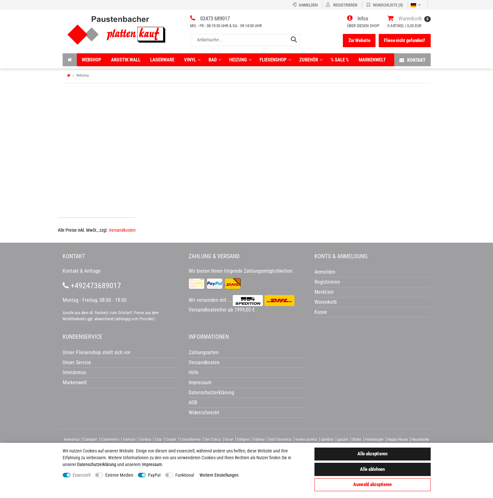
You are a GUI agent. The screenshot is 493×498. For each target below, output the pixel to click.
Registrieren (327, 282)
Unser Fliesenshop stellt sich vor (96, 352)
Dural (229, 439)
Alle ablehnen (372, 469)
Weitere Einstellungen (219, 475)
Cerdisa (145, 439)
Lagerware (162, 60)
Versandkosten (122, 230)
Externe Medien (119, 475)
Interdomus (74, 372)
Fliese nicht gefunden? (404, 40)
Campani (90, 439)
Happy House (397, 439)
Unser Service (77, 362)
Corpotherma (190, 439)
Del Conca (213, 439)
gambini (327, 439)
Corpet (171, 439)
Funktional (184, 475)
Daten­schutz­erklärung (96, 464)
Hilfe (194, 372)
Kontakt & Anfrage (82, 271)
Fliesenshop (275, 60)
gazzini (342, 439)
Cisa (158, 439)
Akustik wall (125, 60)
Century (129, 439)
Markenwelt (372, 60)
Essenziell (81, 475)
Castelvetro (110, 439)
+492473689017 (92, 285)
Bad (215, 60)
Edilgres (243, 439)
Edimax (259, 439)
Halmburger (374, 439)
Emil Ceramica (280, 439)
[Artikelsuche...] (245, 40)
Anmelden (324, 272)
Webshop (91, 60)
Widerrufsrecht (204, 412)
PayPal (154, 475)
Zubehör (311, 60)
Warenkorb (325, 302)
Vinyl (192, 60)
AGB (193, 402)
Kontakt (412, 60)
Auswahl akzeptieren (372, 484)
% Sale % (340, 60)
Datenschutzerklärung (211, 392)
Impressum (152, 464)
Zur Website (359, 40)
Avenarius (71, 439)
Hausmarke (420, 439)
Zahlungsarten (204, 352)
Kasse (320, 312)
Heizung (240, 60)
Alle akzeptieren (372, 454)
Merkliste (324, 292)
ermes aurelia (306, 439)
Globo (356, 439)
